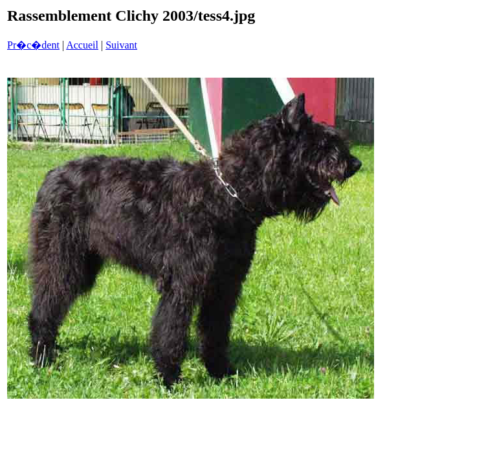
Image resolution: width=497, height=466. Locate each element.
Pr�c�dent (33, 44)
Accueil (82, 44)
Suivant (121, 44)
